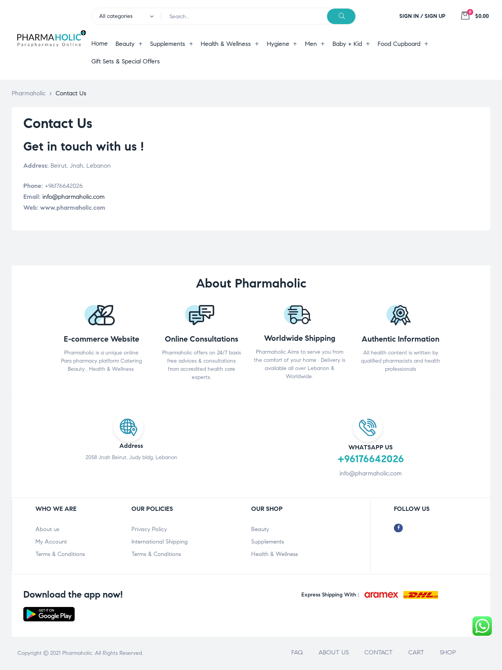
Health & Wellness (274, 554)
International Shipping (159, 541)
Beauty (260, 529)
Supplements (267, 541)
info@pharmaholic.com (73, 196)
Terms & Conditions (60, 554)
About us (47, 529)
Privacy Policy (149, 529)
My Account (51, 541)
